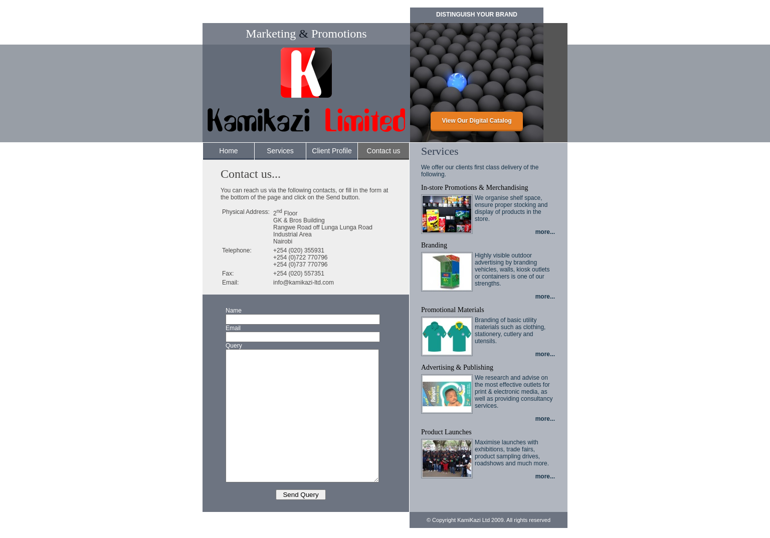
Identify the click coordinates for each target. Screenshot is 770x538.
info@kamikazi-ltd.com (303, 282)
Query (234, 345)
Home (228, 151)
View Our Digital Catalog (476, 120)
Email (233, 328)
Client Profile (331, 151)
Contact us (384, 151)
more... (545, 231)
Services (280, 151)
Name (234, 310)
